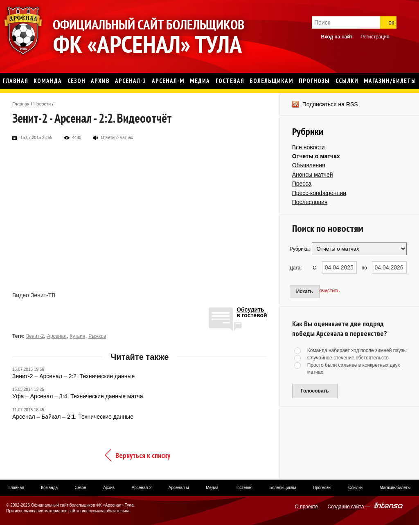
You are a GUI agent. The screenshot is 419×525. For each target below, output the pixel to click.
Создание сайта (345, 506)
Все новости (308, 147)
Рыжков (97, 336)
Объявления (308, 165)
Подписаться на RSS (330, 104)
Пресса (301, 183)
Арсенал (57, 336)
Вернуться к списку (142, 455)
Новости (42, 103)
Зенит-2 (35, 336)
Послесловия (310, 202)
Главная (20, 103)
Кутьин (77, 336)
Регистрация (374, 37)
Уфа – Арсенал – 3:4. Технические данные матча (77, 396)
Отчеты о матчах (316, 156)
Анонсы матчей (312, 174)
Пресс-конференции (319, 193)
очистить (330, 291)
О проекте (306, 506)
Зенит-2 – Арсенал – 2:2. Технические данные (73, 376)
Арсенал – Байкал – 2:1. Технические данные (72, 416)
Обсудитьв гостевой (252, 313)
